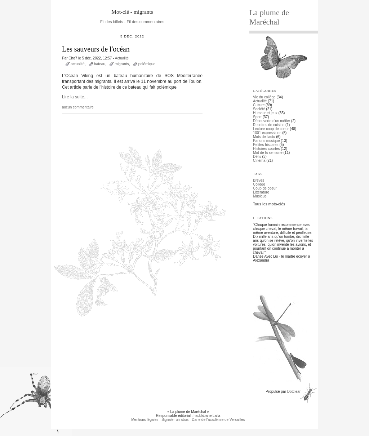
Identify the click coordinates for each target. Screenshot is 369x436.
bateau (100, 64)
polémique (147, 64)
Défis (257, 157)
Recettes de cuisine (268, 125)
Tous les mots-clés (269, 204)
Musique (260, 196)
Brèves (258, 180)
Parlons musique (266, 141)
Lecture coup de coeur (271, 129)
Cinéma (259, 161)
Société (259, 109)
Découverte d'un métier (271, 121)
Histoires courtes (266, 149)
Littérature (261, 192)
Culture (258, 105)
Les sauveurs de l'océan (96, 49)
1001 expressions (267, 133)
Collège (259, 184)
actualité (77, 64)
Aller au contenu (71, 2)
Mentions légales (144, 420)
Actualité (122, 58)
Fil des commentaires (145, 21)
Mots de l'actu (264, 137)
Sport (257, 117)
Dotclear (294, 391)
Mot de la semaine (268, 153)
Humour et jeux (265, 113)
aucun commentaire (78, 107)
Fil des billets (111, 21)
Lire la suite (73, 96)
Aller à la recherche (127, 2)
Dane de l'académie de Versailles (218, 420)
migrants (122, 64)
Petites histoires (266, 145)
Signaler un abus (174, 420)
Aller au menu (98, 2)
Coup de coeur (265, 188)
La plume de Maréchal (269, 17)
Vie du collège (264, 97)
